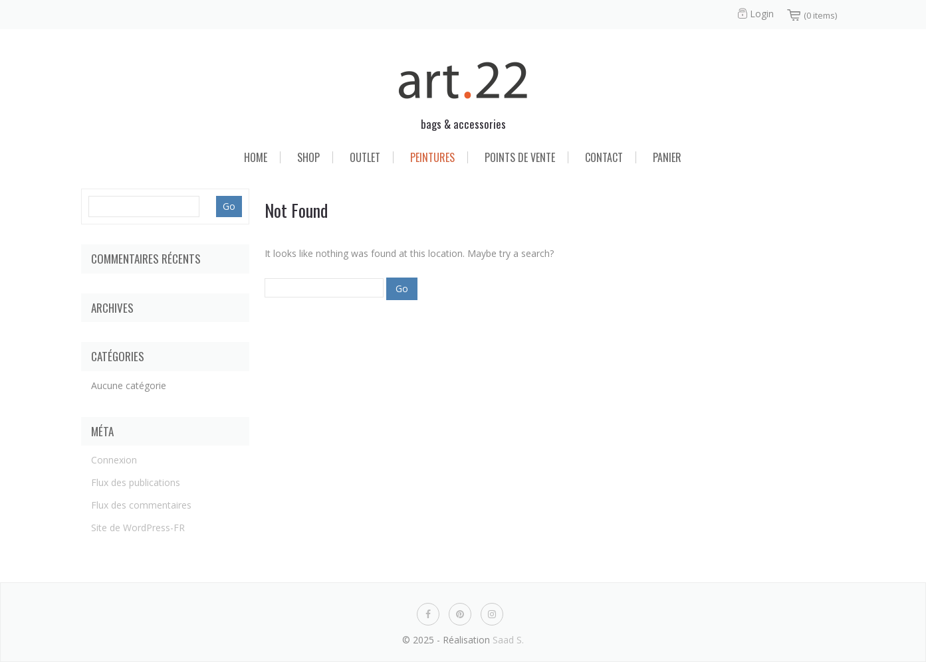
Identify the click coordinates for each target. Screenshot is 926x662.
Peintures (432, 157)
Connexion (114, 460)
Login (762, 13)
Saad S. (508, 639)
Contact (604, 157)
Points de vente (520, 157)
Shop (308, 157)
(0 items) (820, 15)
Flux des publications (135, 482)
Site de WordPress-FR (138, 527)
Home (255, 157)
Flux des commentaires (141, 505)
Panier (667, 157)
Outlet (365, 157)
